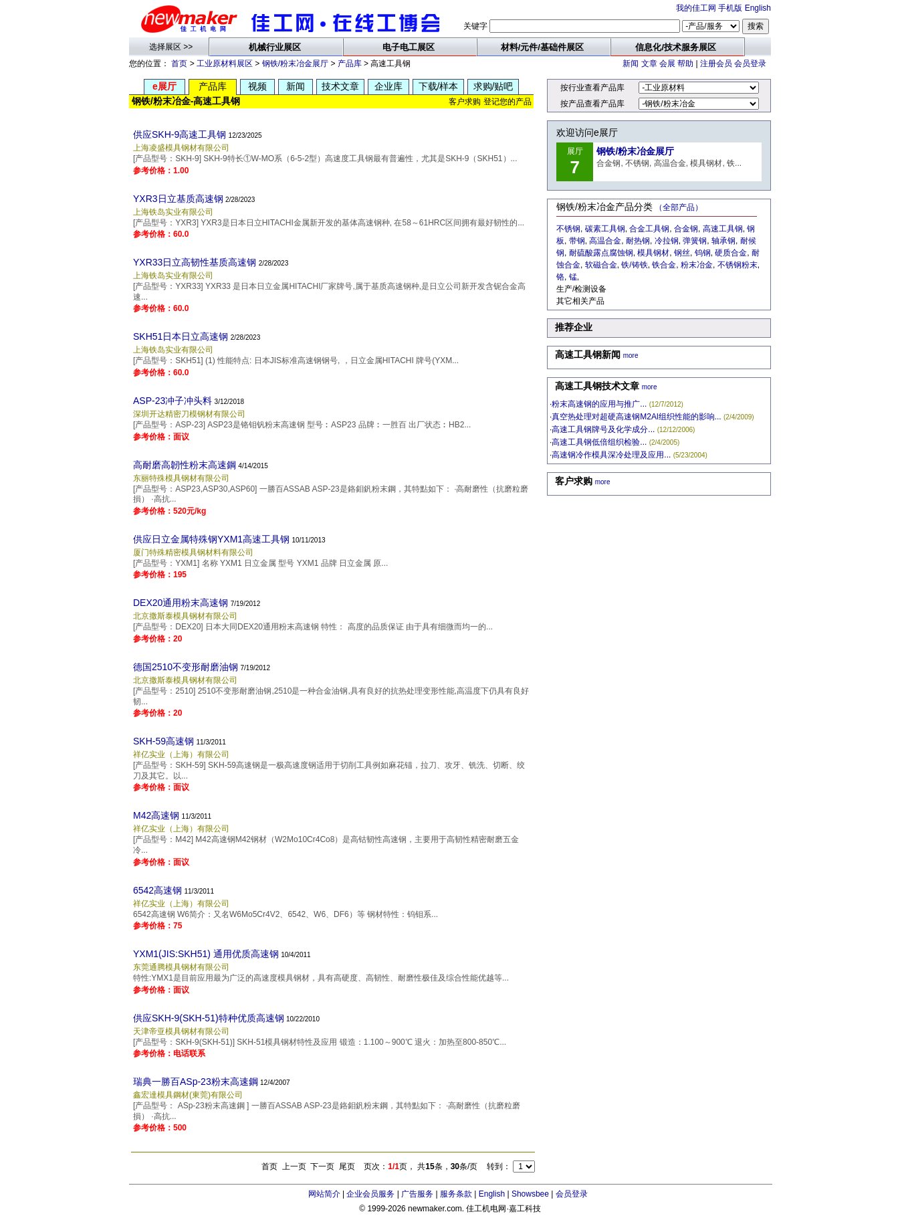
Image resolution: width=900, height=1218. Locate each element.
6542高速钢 (157, 890)
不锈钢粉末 (737, 265)
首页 (179, 63)
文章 (649, 63)
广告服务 (417, 1194)
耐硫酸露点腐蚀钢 (601, 253)
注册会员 (716, 63)
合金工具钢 (649, 228)
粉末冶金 (697, 265)
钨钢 (703, 253)
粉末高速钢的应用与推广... (599, 404)
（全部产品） (679, 207)
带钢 (577, 240)
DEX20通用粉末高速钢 (180, 602)
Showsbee (530, 1194)
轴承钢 (723, 240)
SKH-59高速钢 (163, 741)
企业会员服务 (370, 1194)
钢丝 (682, 253)
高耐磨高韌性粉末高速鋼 (184, 465)
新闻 (631, 63)
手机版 (730, 8)
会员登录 (750, 63)
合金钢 (686, 228)
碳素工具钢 (605, 228)
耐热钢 (638, 240)
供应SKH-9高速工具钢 (179, 134)
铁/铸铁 (634, 265)
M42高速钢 (156, 815)
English (758, 8)
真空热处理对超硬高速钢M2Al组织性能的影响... (636, 416)
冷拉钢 (667, 240)
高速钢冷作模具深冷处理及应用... (611, 455)
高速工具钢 (723, 228)
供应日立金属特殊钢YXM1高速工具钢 (211, 539)
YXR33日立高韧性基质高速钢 (194, 262)
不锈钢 (568, 228)
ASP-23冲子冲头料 (172, 400)
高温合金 (605, 240)
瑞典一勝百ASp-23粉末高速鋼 (195, 1081)
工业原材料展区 (225, 63)
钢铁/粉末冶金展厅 (295, 63)
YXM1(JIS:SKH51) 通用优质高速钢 (206, 953)
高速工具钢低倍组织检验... (599, 442)
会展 (667, 63)
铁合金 (664, 265)
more (631, 355)
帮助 (685, 63)
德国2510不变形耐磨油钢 (185, 667)
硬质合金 (731, 253)
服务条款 (456, 1194)
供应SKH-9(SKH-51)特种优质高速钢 (208, 1018)
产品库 (350, 63)
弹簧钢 (695, 240)
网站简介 (324, 1194)
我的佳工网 (696, 8)
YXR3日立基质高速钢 (178, 198)
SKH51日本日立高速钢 (180, 336)
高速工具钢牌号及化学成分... (603, 429)
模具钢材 (653, 253)
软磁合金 (601, 265)
